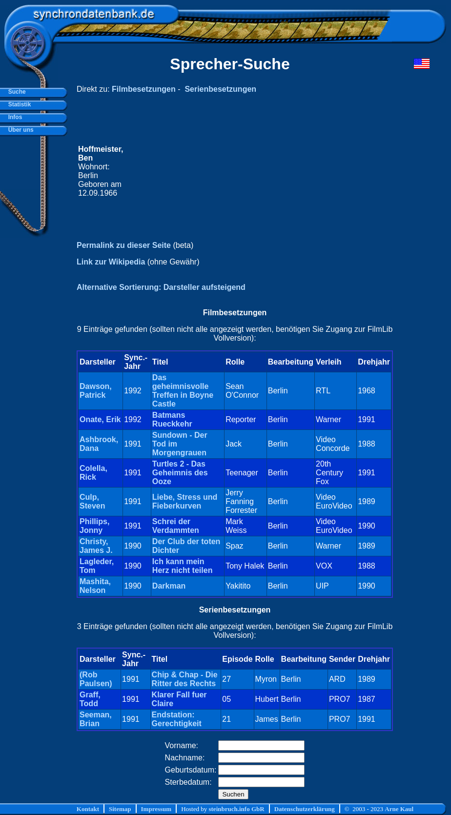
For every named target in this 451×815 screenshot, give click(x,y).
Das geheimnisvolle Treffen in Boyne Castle (182, 390)
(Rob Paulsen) (96, 679)
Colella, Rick (93, 472)
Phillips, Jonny (94, 525)
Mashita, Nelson (95, 585)
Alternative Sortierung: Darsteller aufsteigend (161, 287)
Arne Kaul (399, 809)
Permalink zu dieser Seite (124, 245)
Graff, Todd (90, 699)
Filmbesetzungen (144, 89)
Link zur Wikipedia (111, 262)
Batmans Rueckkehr (172, 419)
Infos (13, 117)
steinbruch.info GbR (236, 809)
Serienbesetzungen (220, 89)
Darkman (168, 586)
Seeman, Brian (96, 719)
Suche (15, 91)
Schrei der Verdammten (175, 525)
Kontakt (88, 809)
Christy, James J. (96, 545)
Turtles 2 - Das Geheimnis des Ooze (180, 473)
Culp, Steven (92, 501)
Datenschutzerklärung (304, 809)
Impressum (156, 809)
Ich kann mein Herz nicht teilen (182, 565)
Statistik (18, 104)
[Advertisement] (258, 171)
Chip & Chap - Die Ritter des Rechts (185, 679)
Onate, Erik (100, 419)
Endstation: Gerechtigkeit (177, 719)
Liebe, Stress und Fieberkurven (184, 501)
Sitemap (120, 809)
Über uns (19, 129)
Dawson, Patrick (96, 390)
